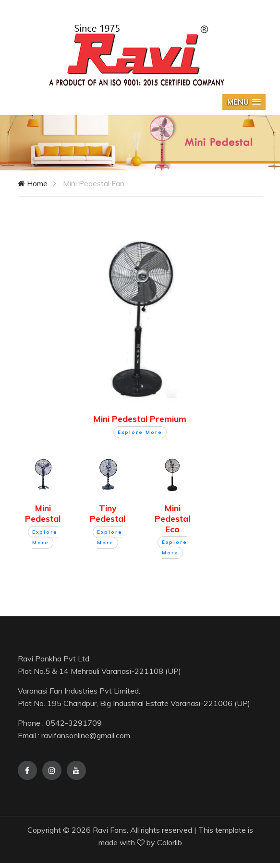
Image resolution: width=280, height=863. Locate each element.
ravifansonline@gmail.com (85, 735)
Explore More (140, 432)
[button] (244, 102)
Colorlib (169, 842)
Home (33, 183)
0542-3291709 (74, 723)
